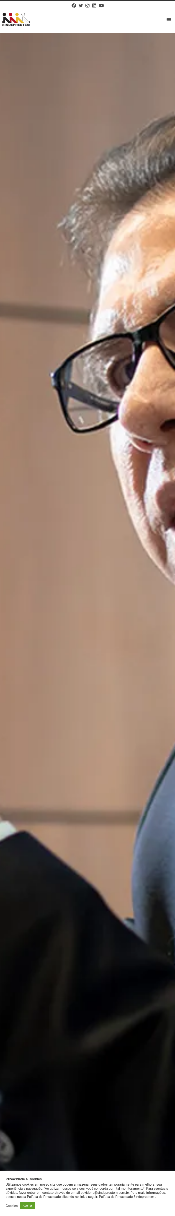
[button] (169, 19)
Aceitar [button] (27, 1205)
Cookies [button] (12, 1206)
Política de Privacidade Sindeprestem (126, 1197)
